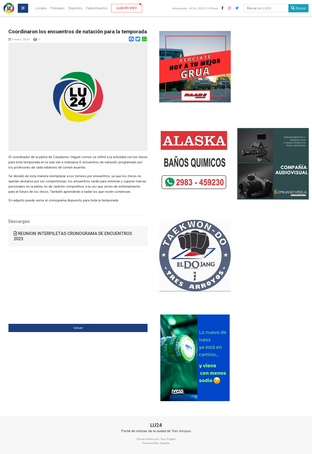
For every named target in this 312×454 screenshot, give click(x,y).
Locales (41, 8)
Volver (78, 328)
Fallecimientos (97, 8)
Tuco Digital (168, 439)
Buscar (298, 8)
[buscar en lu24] (266, 8)
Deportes (75, 8)
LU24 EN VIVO (129, 7)
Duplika (164, 443)
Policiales (57, 8)
